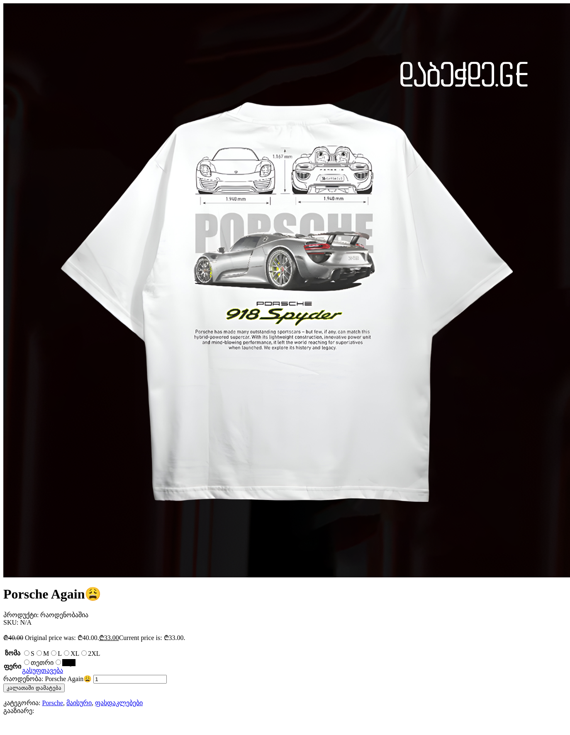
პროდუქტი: (21, 614)
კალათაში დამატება (34, 688)
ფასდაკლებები (119, 702)
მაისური (79, 702)
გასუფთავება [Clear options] (42, 670)
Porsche (52, 702)
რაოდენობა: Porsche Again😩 (47, 678)
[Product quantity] (130, 679)
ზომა (12, 653)
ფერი (12, 666)
